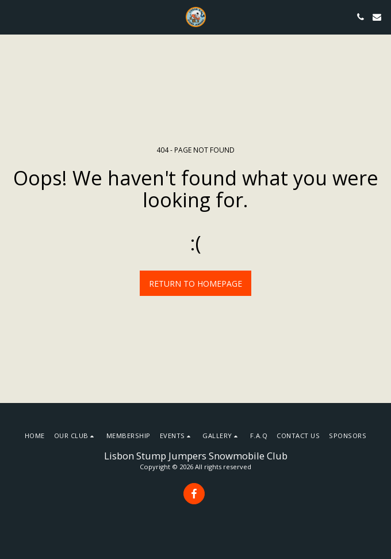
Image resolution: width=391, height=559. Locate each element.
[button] (12, 16)
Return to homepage (195, 283)
